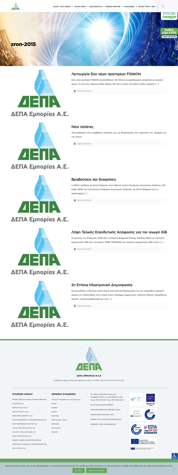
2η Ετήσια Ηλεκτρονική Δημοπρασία (101, 285)
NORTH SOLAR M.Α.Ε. (20, 407)
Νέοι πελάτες (82, 127)
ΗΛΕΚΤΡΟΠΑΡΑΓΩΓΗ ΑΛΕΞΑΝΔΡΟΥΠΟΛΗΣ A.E (29, 420)
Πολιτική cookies (96, 470)
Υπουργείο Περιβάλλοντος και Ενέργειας (66, 399)
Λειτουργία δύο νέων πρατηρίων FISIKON (106, 74)
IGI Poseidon (55, 428)
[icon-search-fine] (163, 6)
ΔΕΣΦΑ (54, 411)
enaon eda (55, 416)
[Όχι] (174, 468)
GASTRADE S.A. (18, 403)
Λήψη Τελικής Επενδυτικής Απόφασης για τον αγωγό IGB (119, 232)
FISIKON (54, 407)
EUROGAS (55, 424)
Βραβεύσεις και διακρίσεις (93, 179)
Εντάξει (78, 470)
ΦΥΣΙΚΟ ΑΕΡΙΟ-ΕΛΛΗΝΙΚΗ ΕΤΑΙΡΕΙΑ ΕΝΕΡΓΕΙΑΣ (29, 399)
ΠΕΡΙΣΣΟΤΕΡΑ (84, 91)
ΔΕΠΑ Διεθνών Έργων (59, 420)
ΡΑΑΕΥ (53, 403)
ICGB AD (54, 432)
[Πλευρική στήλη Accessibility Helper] (175, 456)
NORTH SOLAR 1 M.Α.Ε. (20, 411)
